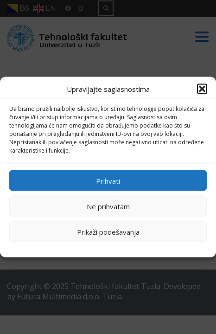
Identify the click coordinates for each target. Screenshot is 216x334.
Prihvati (108, 180)
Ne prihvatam (108, 206)
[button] (202, 89)
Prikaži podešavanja (108, 231)
